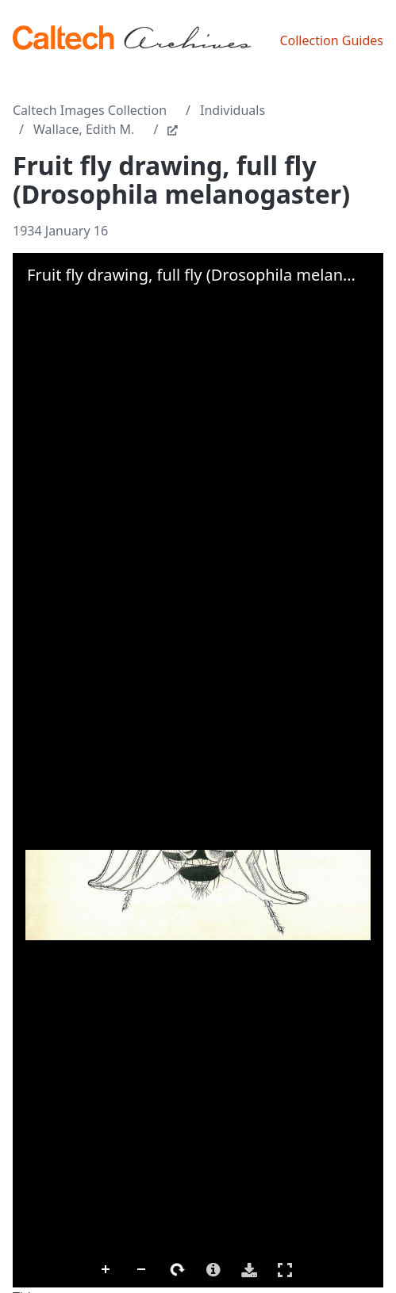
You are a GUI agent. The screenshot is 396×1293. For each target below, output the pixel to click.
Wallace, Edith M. (83, 129)
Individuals (232, 110)
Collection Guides (331, 40)
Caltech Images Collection (90, 110)
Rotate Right (178, 1270)
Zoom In (106, 1270)
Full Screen (285, 1269)
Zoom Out (142, 1270)
